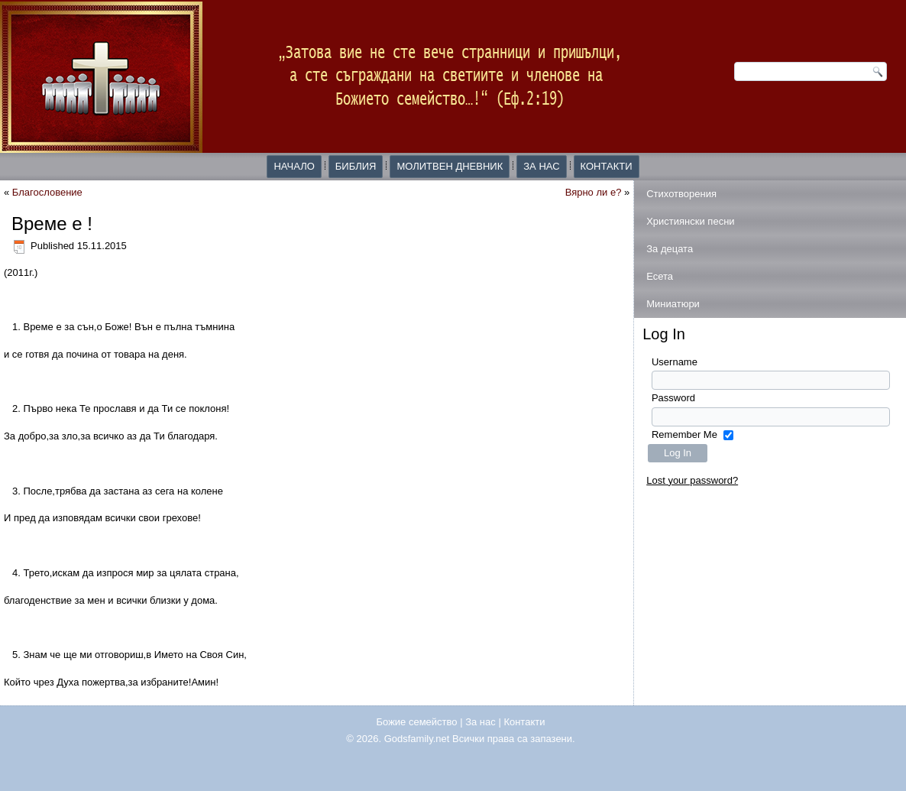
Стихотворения (681, 193)
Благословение (47, 192)
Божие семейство (417, 722)
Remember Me (684, 434)
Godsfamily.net (417, 738)
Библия (356, 166)
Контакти (607, 166)
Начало (293, 166)
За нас (541, 166)
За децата (669, 248)
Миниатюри (673, 304)
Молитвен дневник (449, 166)
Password (673, 398)
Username (674, 362)
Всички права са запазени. (513, 738)
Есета (659, 276)
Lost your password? (692, 480)
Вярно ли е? (593, 192)
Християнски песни (690, 221)
